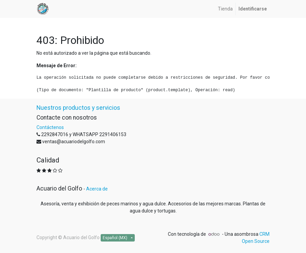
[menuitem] (225, 9)
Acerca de (97, 189)
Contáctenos (50, 127)
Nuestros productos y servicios (78, 107)
